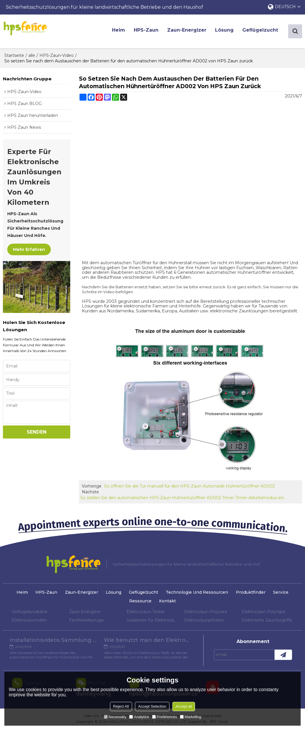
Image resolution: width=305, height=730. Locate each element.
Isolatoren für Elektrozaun (152, 621)
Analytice (139, 717)
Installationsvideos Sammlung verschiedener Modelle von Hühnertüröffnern (52, 642)
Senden (36, 433)
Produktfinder (253, 593)
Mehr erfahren (29, 250)
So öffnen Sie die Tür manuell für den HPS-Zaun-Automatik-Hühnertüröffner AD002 (189, 487)
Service (285, 593)
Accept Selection (152, 706)
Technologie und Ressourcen (199, 593)
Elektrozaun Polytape (264, 612)
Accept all (184, 706)
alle (31, 56)
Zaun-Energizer (189, 32)
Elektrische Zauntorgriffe (267, 621)
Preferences (164, 717)
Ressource (140, 602)
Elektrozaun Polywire (205, 612)
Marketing (190, 717)
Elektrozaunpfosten (204, 621)
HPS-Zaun (148, 32)
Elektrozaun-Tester (146, 612)
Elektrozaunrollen (29, 621)
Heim (120, 32)
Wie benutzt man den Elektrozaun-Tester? (148, 642)
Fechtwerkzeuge (86, 621)
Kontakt (168, 602)
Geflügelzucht (262, 32)
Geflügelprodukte (30, 612)
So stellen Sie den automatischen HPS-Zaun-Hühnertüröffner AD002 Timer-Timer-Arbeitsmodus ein (182, 499)
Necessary (115, 717)
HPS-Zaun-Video (56, 56)
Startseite (14, 56)
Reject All (121, 706)
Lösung (226, 32)
